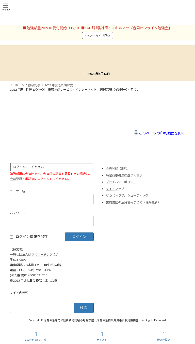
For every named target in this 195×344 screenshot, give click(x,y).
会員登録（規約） (118, 168)
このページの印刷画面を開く (159, 133)
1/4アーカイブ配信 (97, 36)
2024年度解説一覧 (35, 336)
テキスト (102, 336)
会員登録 (16, 179)
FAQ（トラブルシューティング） (128, 196)
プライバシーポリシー (121, 182)
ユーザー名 (17, 191)
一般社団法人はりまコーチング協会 (34, 254)
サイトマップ (115, 189)
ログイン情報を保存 (32, 237)
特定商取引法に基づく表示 (124, 175)
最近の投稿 (163, 336)
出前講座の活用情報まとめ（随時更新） (133, 202)
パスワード (17, 213)
